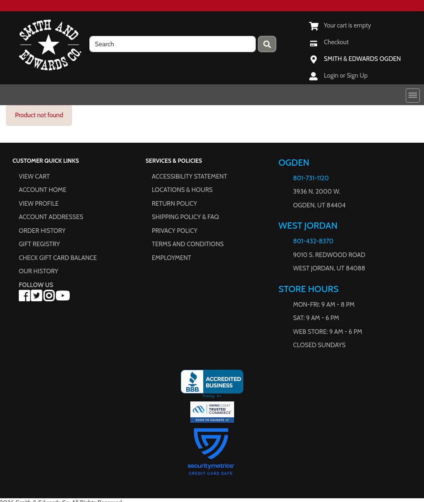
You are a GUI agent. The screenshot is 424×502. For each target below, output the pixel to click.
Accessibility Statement (189, 176)
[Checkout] (328, 42)
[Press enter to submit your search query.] (267, 44)
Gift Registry (39, 244)
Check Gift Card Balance (58, 258)
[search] (172, 44)
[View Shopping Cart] (340, 25)
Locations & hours (182, 190)
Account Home (42, 190)
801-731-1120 (310, 178)
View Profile (39, 203)
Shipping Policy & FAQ (185, 217)
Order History (42, 231)
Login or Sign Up (346, 75)
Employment (171, 258)
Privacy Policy (174, 231)
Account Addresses (51, 217)
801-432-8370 (313, 241)
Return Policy (174, 203)
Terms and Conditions (188, 244)
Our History (38, 271)
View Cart (34, 176)
